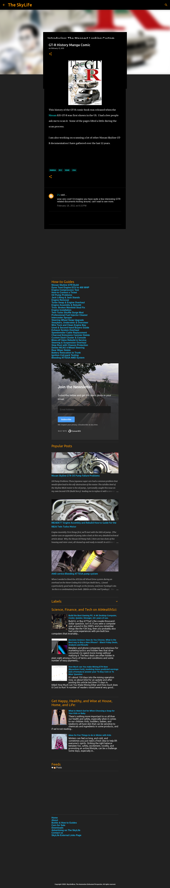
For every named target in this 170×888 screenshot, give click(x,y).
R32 (60, 170)
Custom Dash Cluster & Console (69, 337)
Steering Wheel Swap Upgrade (68, 320)
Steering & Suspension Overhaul (69, 342)
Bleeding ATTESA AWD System (68, 358)
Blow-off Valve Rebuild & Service (69, 340)
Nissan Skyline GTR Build (65, 285)
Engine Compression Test (65, 290)
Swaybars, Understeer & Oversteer (70, 322)
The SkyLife (20, 4)
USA (74, 170)
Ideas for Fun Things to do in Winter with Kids (90, 735)
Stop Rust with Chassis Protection (70, 345)
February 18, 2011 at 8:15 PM (71, 206)
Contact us (57, 833)
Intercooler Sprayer (62, 317)
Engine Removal (60, 300)
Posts (58, 767)
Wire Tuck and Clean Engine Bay (69, 325)
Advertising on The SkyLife (66, 830)
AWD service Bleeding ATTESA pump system (75, 573)
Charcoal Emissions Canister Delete (71, 335)
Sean (67, 170)
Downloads (57, 828)
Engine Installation (61, 310)
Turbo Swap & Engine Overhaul (68, 302)
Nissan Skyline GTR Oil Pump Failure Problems (76, 475)
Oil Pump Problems (62, 295)
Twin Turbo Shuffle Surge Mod (68, 312)
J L (58, 195)
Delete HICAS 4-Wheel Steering (68, 347)
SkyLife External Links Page (66, 835)
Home (55, 818)
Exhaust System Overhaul (65, 330)
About (55, 820)
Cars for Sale (58, 825)
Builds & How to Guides (64, 823)
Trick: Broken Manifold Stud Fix (68, 307)
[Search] (166, 5)
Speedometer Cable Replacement (69, 332)
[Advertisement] (85, 256)
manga (53, 170)
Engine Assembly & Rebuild (66, 305)
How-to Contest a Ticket (64, 292)
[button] (50, 54)
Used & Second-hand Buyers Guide (70, 327)
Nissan (53, 115)
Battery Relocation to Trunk (66, 352)
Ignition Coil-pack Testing (65, 355)
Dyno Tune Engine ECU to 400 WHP (70, 287)
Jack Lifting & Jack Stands (66, 297)
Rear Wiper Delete (61, 350)
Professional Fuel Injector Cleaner (70, 315)
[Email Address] (84, 409)
